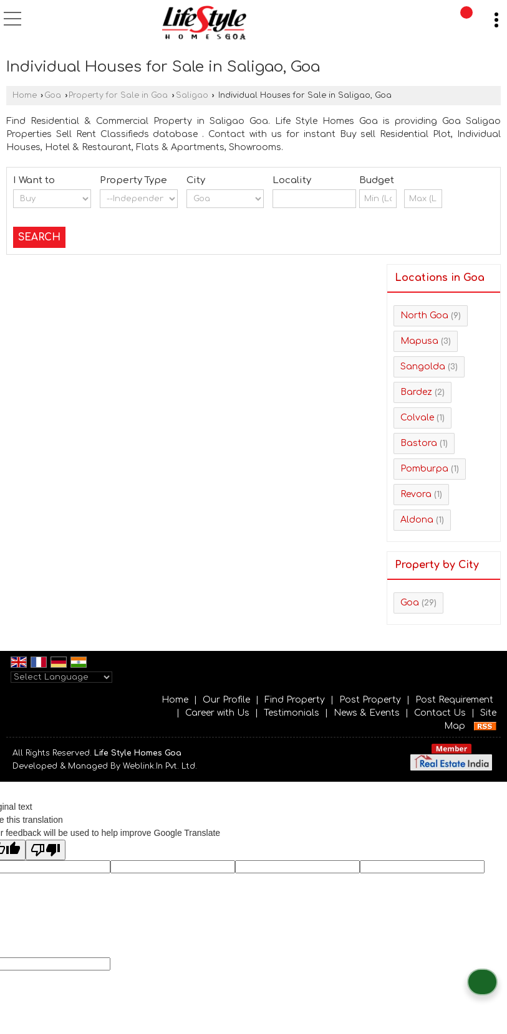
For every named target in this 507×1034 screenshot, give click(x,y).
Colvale (417, 417)
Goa (52, 95)
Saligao (192, 95)
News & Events (367, 713)
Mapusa (419, 341)
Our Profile (226, 699)
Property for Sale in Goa (118, 95)
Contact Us (440, 713)
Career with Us (217, 713)
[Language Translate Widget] (61, 677)
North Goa (424, 315)
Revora (416, 494)
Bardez (416, 392)
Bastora (418, 443)
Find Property (294, 699)
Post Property (370, 699)
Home (24, 95)
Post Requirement (454, 699)
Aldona (416, 519)
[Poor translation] (45, 850)
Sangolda (422, 366)
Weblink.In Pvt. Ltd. (160, 766)
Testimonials (291, 713)
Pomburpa (424, 468)
